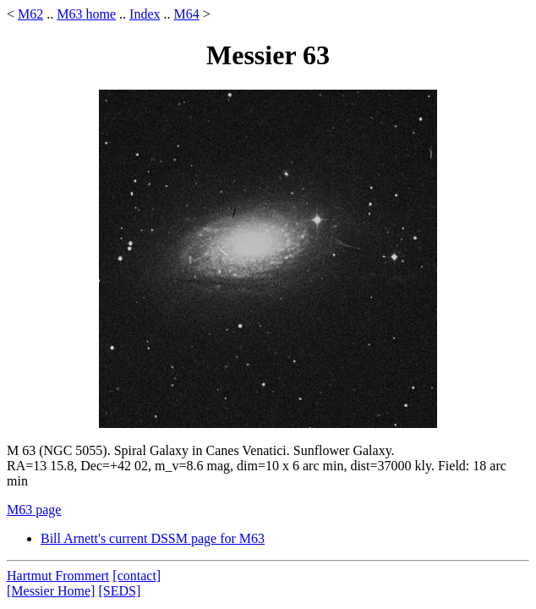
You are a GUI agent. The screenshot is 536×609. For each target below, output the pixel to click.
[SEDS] (119, 591)
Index (144, 14)
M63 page (34, 509)
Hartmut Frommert (58, 575)
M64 (186, 14)
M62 (30, 14)
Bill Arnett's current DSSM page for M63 (153, 538)
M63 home (86, 14)
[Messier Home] (51, 591)
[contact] (136, 575)
